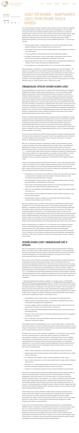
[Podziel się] (8, 23)
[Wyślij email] (4, 23)
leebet (24, 151)
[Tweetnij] (12, 23)
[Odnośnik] (5, 4)
